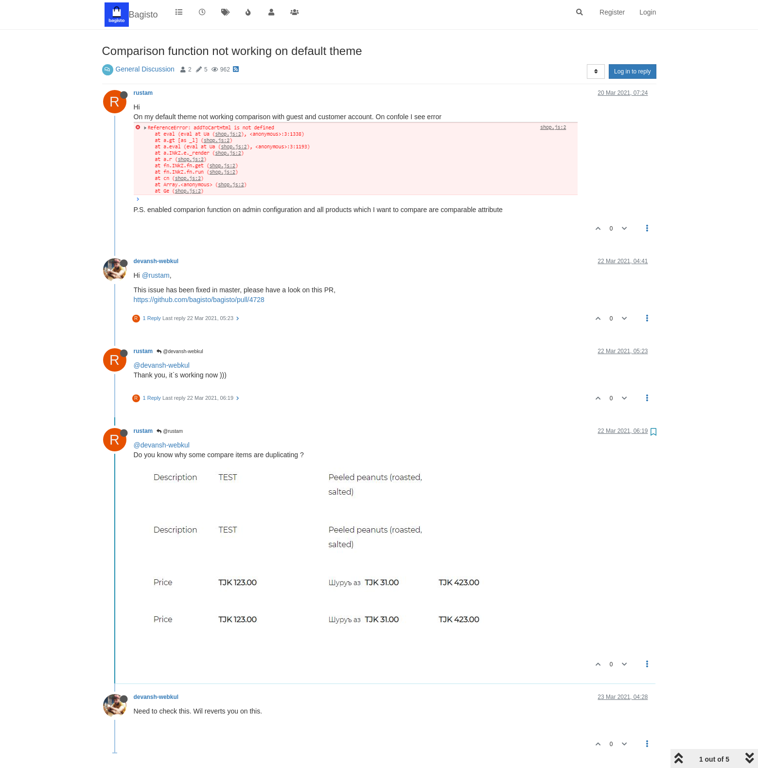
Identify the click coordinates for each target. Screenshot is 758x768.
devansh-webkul (156, 261)
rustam (143, 92)
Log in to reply (632, 71)
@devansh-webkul (180, 351)
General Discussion (145, 69)
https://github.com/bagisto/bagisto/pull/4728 (199, 300)
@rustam (156, 275)
